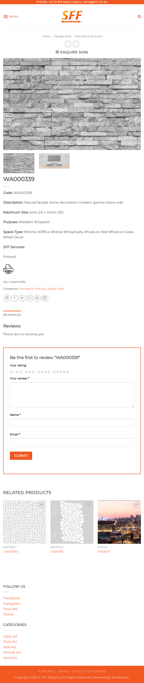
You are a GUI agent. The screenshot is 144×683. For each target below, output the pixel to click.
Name (15, 415)
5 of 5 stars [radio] (60, 372)
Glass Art (10, 636)
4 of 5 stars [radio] (43, 372)
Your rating (18, 365)
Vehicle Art (12, 652)
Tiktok (8, 614)
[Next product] (68, 44)
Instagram (11, 604)
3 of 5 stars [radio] (29, 372)
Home (46, 36)
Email (15, 434)
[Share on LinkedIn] (44, 298)
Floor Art (10, 642)
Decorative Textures (88, 36)
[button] (11, 16)
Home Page (46, 671)
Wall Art (9, 647)
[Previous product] (76, 44)
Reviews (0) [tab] (12, 314)
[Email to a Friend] (29, 298)
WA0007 (104, 551)
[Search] (139, 17)
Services (10, 658)
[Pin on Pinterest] (37, 298)
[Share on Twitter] (22, 298)
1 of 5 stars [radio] (11, 372)
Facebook (11, 598)
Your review (19, 378)
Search (64, 671)
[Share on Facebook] (14, 298)
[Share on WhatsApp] (7, 298)
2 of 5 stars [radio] (18, 372)
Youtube (10, 609)
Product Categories (89, 671)
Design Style (63, 36)
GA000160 (10, 551)
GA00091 (56, 551)
